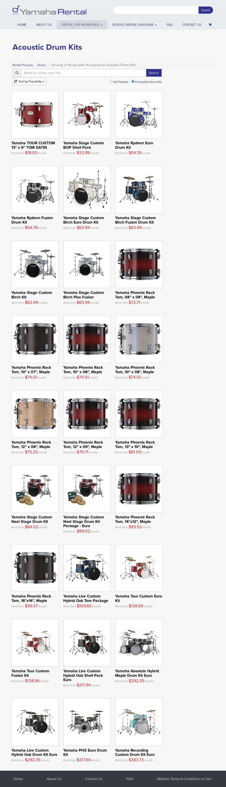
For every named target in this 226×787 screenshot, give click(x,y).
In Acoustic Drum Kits (146, 82)
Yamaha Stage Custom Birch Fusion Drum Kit (135, 220)
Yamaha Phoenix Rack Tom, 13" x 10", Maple (135, 444)
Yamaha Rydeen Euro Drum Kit (134, 145)
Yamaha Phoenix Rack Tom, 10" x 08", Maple (83, 369)
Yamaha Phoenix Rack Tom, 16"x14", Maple (31, 598)
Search (205, 10)
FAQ (170, 24)
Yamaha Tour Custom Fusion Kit (30, 673)
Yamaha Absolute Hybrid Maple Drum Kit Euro (137, 673)
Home (21, 24)
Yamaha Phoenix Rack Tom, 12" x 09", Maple (83, 444)
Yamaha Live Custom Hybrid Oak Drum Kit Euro (34, 752)
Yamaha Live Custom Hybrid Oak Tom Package (85, 598)
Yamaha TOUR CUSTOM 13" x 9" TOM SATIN (33, 145)
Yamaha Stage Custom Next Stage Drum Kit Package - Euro (83, 521)
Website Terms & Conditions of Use (184, 778)
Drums (42, 65)
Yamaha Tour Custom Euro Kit (138, 598)
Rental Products (23, 65)
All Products (119, 82)
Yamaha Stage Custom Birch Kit (31, 295)
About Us (54, 778)
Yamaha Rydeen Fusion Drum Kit (32, 220)
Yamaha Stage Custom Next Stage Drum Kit (31, 519)
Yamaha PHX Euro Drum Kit (85, 752)
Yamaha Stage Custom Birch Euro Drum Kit (83, 220)
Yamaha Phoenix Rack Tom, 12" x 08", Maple (31, 444)
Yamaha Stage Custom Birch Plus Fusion (83, 295)
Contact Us (93, 778)
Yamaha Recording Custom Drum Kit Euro (135, 752)
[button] (82, 24)
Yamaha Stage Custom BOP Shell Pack (83, 145)
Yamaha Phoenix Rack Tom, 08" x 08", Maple (135, 295)
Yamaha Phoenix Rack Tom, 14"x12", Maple (135, 519)
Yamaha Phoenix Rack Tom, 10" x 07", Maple (31, 369)
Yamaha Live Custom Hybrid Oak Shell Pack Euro (83, 675)
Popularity (29, 81)
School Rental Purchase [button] (134, 24)
